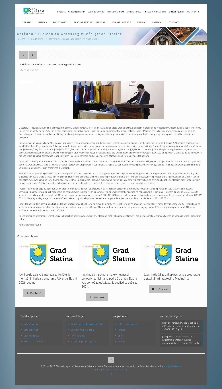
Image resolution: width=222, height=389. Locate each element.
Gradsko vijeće (31, 330)
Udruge (121, 341)
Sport (121, 335)
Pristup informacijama (155, 11)
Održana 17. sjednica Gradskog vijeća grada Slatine (74, 39)
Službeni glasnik (176, 11)
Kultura (121, 330)
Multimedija (193, 11)
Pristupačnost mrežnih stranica (111, 369)
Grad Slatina (37, 39)
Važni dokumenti (96, 11)
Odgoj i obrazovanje (127, 324)
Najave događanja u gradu (83, 341)
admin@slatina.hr (173, 366)
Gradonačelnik (31, 324)
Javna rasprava (134, 11)
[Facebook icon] (111, 374)
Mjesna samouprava (34, 341)
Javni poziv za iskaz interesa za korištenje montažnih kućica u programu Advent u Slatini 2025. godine (48, 278)
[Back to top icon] (111, 360)
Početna (61, 11)
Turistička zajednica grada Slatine (87, 324)
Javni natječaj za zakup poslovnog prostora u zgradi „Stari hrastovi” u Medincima (172, 276)
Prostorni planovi (115, 11)
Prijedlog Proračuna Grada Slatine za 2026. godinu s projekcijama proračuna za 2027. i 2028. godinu (180, 326)
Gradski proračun (76, 11)
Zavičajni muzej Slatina (82, 330)
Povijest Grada (78, 335)
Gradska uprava (31, 335)
